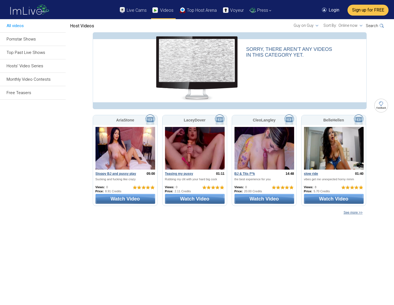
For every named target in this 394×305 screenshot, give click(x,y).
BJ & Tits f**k (244, 174)
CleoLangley (264, 120)
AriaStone (125, 120)
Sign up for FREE (368, 10)
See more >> (353, 212)
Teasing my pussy (179, 174)
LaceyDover (194, 120)
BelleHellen (333, 120)
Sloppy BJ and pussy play (115, 174)
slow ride (311, 174)
